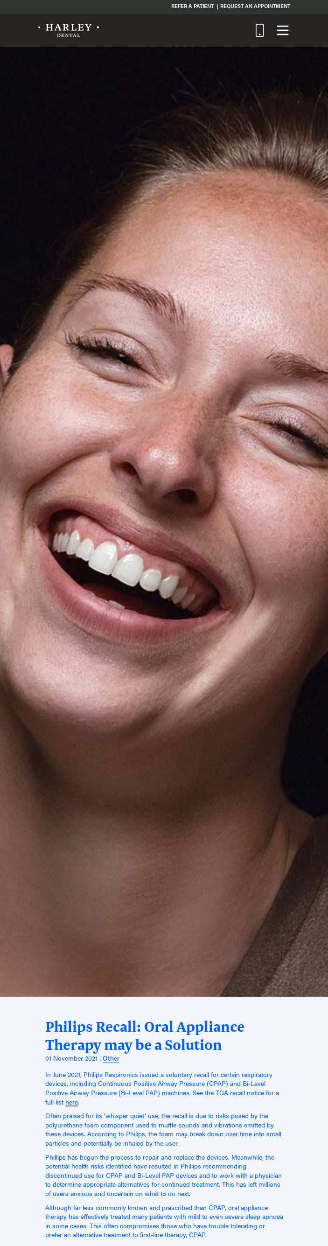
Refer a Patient (192, 5)
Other (111, 1058)
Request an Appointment (255, 5)
